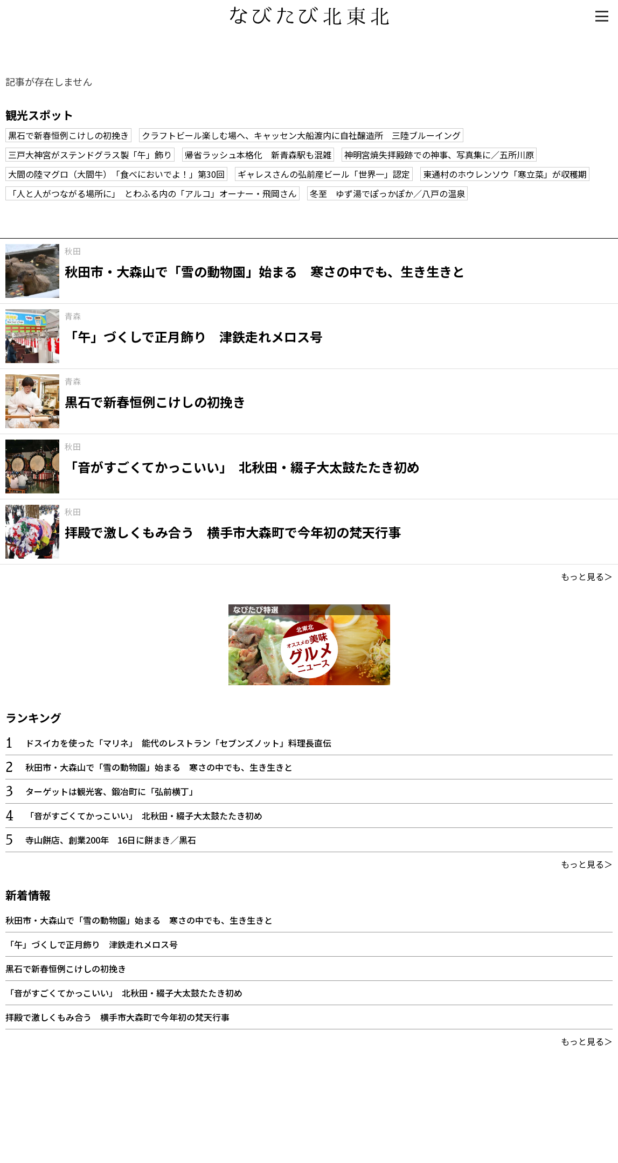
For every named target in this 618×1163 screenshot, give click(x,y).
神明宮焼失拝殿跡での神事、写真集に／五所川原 (439, 154)
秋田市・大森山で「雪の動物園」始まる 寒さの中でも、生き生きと (159, 767)
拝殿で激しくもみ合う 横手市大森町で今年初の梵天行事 (117, 1017)
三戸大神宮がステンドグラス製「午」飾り (90, 154)
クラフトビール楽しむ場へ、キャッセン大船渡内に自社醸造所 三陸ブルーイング (301, 135)
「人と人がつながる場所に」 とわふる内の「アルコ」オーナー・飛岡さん (152, 193)
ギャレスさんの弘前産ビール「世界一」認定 (324, 174)
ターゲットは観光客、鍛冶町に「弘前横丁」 (111, 791)
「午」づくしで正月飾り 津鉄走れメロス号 (91, 944)
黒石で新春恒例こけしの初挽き (68, 135)
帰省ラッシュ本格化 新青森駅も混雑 (258, 154)
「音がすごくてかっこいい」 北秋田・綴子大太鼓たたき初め (143, 815)
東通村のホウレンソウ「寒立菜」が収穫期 (505, 174)
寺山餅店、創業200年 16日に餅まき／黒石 (110, 839)
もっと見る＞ (587, 576)
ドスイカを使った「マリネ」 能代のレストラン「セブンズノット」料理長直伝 (178, 742)
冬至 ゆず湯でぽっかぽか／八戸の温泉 (387, 193)
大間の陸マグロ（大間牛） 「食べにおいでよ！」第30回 (116, 174)
